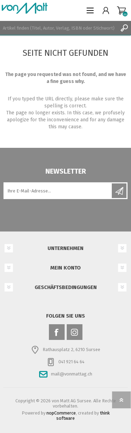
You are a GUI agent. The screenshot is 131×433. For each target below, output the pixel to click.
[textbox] (58, 28)
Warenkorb (121, 10)
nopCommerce (61, 413)
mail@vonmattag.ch (71, 374)
